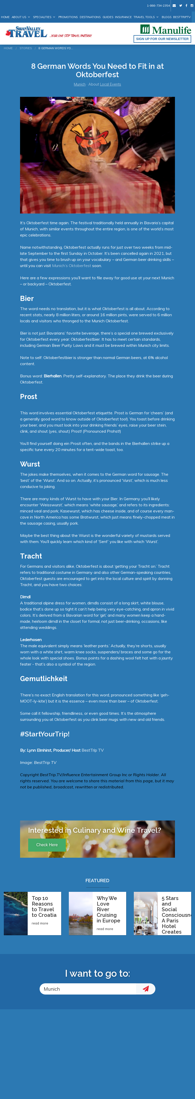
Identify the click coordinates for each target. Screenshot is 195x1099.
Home (5, 17)
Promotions (68, 17)
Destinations (90, 17)
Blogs (166, 17)
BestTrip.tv (182, 17)
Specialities (42, 17)
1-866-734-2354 (158, 5)
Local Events (110, 84)
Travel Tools (144, 17)
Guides (108, 17)
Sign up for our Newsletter (162, 39)
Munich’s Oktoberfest (71, 265)
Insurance (123, 17)
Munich (80, 84)
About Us (19, 17)
